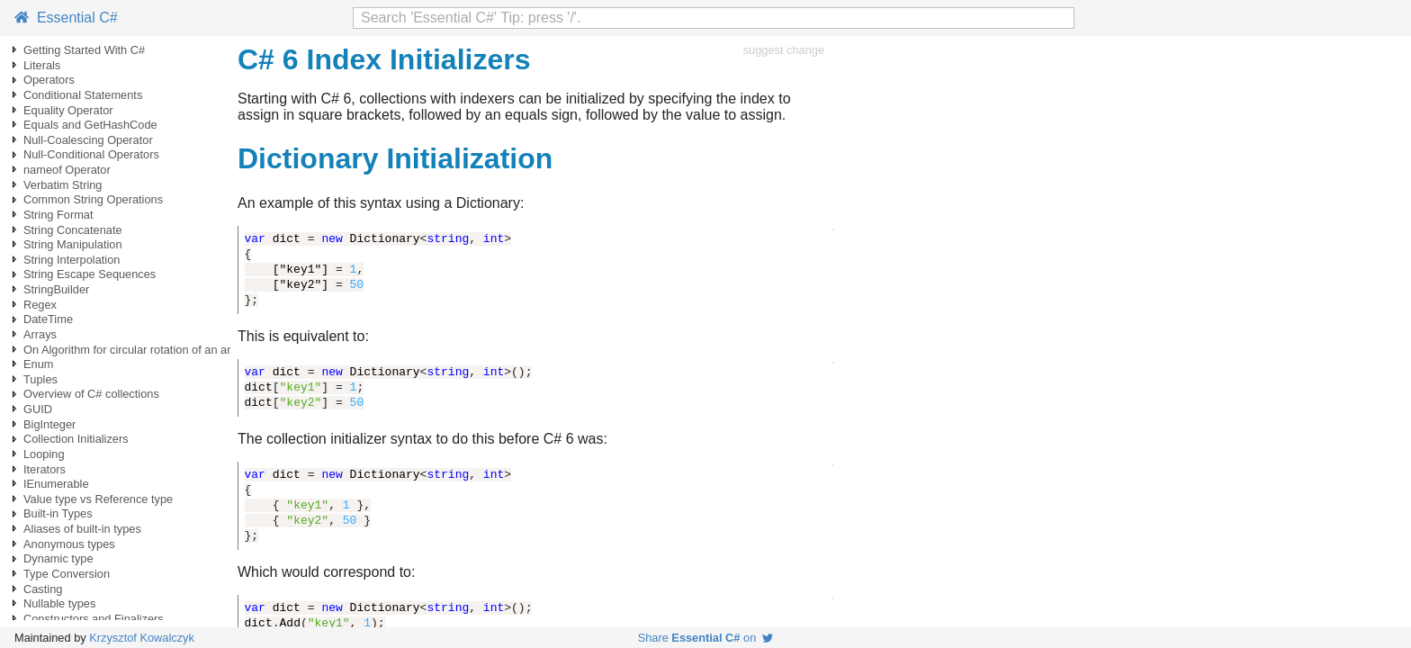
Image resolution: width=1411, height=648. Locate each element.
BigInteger (49, 424)
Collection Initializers (76, 439)
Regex (40, 304)
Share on (706, 637)
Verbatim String (63, 185)
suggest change (783, 50)
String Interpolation (71, 259)
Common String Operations (93, 199)
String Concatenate (72, 230)
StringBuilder (56, 289)
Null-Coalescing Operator (88, 140)
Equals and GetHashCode (90, 124)
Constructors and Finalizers (93, 619)
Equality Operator (68, 110)
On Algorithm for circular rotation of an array (135, 349)
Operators (49, 79)
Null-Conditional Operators (91, 154)
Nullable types (59, 603)
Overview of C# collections (91, 393)
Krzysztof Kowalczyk (141, 637)
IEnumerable (56, 483)
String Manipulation (72, 244)
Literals (41, 65)
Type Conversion (66, 573)
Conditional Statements (82, 95)
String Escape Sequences (89, 274)
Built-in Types (58, 513)
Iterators (44, 469)
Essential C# (66, 17)
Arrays (40, 334)
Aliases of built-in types (82, 529)
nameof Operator (67, 169)
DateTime (48, 319)
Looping (44, 454)
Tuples (40, 379)
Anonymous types (69, 544)
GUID (37, 409)
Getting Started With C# (84, 50)
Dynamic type (58, 558)
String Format (58, 214)
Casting (42, 589)
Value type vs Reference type (98, 499)
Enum (38, 364)
